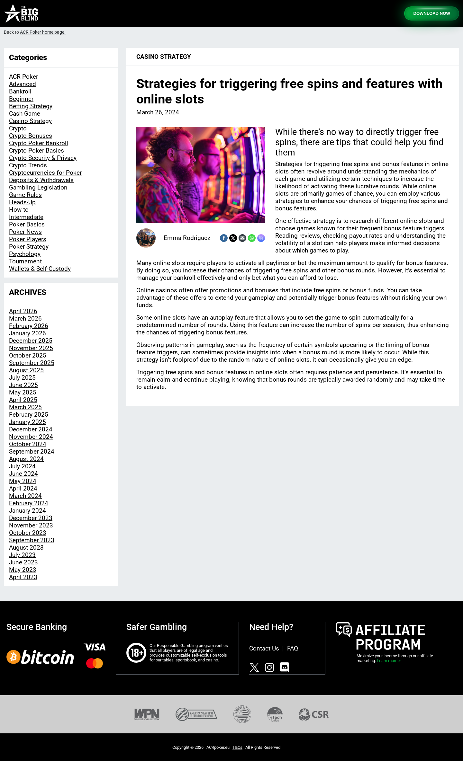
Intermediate (26, 217)
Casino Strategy (30, 121)
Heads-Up (22, 202)
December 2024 (30, 429)
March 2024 (25, 496)
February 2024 (28, 503)
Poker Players (27, 239)
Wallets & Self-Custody (40, 268)
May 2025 (22, 392)
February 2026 (28, 326)
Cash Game (24, 113)
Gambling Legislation (38, 187)
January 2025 (27, 422)
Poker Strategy (29, 246)
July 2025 (22, 377)
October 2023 (27, 532)
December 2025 (30, 340)
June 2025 (23, 385)
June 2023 (23, 562)
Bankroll (20, 91)
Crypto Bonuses (30, 135)
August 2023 (26, 547)
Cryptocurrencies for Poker (45, 172)
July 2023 (22, 555)
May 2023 (22, 569)
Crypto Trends (28, 165)
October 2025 (27, 355)
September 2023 (31, 540)
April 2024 (23, 488)
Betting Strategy (30, 106)
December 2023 (30, 518)
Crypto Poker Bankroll (38, 143)
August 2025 (26, 370)
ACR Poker (23, 76)
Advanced (22, 84)
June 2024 (23, 473)
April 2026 (23, 311)
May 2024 (22, 481)
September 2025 (31, 363)
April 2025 (23, 399)
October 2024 (27, 444)
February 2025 (28, 414)
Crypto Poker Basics (36, 150)
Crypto (18, 128)
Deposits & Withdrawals (41, 180)
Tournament (25, 261)
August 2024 (26, 459)
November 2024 (31, 436)
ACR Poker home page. (43, 32)
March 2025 (25, 407)
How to (19, 209)
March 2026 (25, 318)
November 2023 (31, 525)
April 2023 (23, 577)
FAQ (292, 648)
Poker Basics (27, 224)
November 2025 (31, 348)
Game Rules (25, 195)
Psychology (25, 254)
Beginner (21, 98)
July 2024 (22, 466)
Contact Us (264, 648)
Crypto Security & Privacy (43, 158)
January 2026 (27, 333)
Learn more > (389, 660)
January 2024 (27, 510)
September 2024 (31, 451)
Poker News (25, 231)
